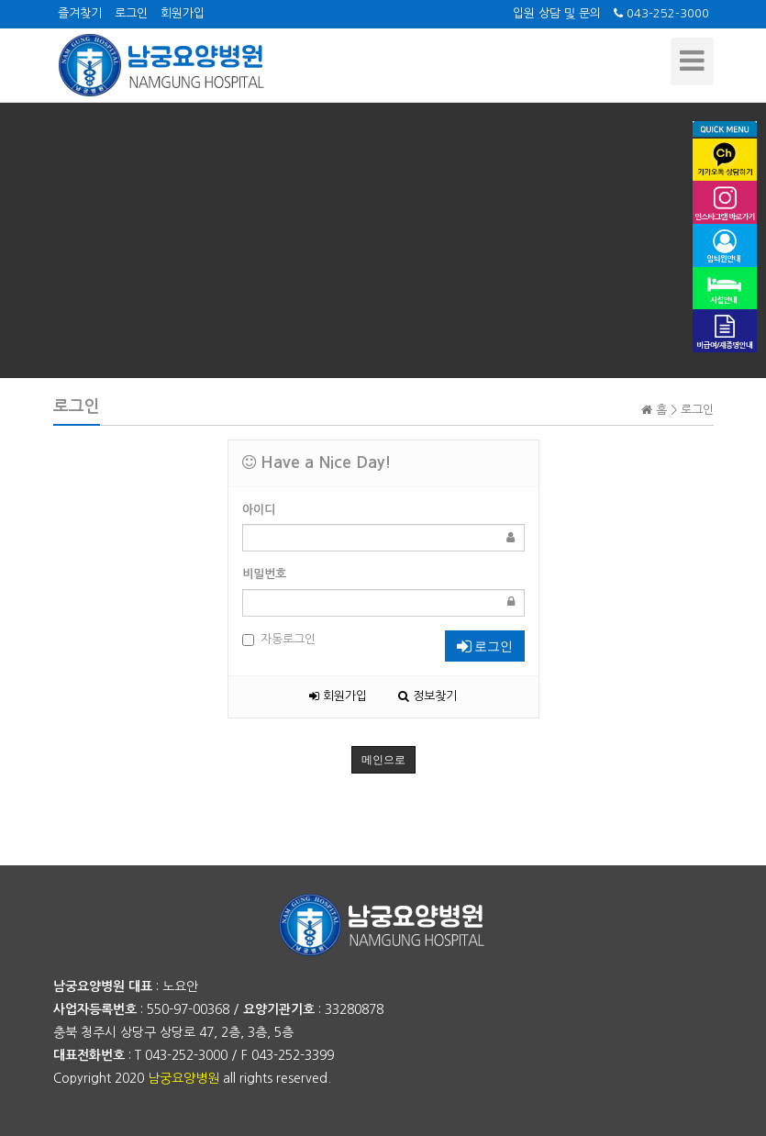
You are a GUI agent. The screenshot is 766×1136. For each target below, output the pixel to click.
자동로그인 (279, 639)
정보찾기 (427, 696)
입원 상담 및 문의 (557, 13)
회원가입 (183, 13)
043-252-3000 (661, 13)
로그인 (131, 13)
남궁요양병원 (183, 1078)
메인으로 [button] (383, 759)
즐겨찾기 (80, 13)
